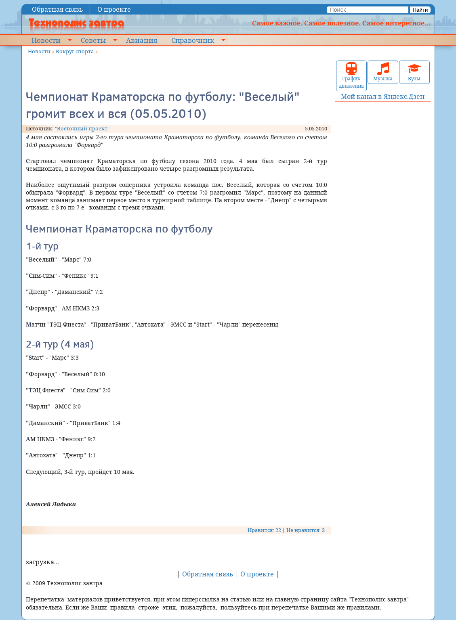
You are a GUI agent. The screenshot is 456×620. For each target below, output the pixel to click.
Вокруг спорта (75, 51)
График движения (351, 75)
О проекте (114, 9)
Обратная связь (57, 9)
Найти (420, 10)
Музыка (383, 72)
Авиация (141, 40)
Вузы (414, 72)
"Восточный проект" (82, 128)
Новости (46, 40)
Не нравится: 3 (305, 530)
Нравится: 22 (264, 530)
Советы (93, 40)
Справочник (192, 40)
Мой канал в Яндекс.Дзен (382, 96)
